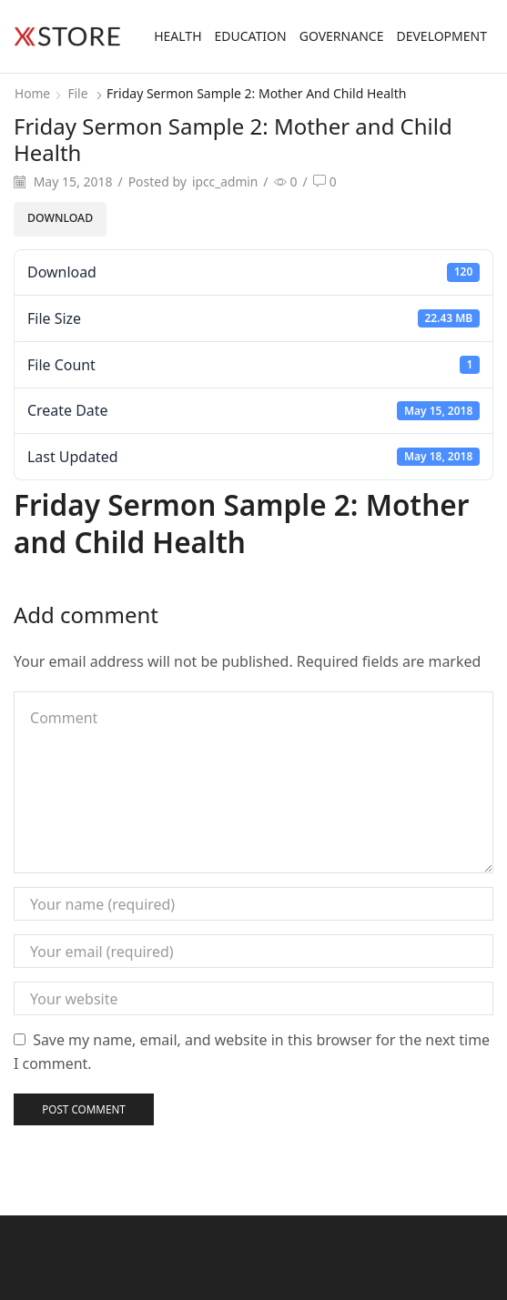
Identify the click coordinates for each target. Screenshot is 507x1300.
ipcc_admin (225, 181)
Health (177, 36)
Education (251, 36)
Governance (341, 36)
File (78, 93)
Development (441, 36)
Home (33, 93)
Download (60, 218)
